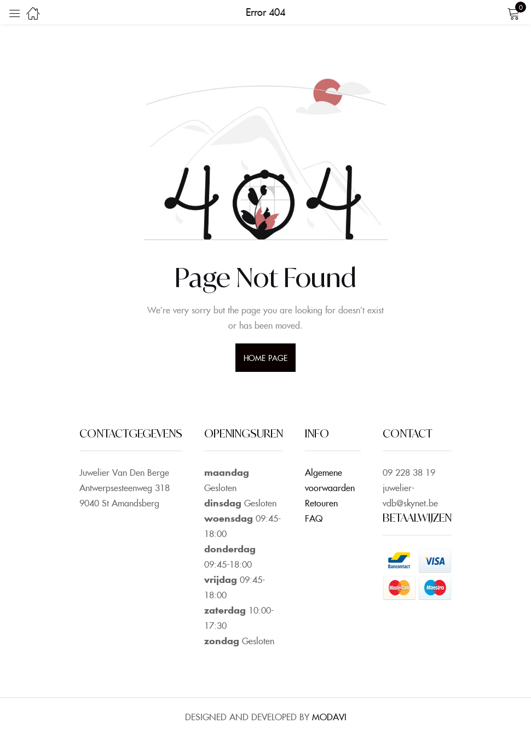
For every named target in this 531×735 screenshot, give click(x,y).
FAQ (313, 518)
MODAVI (329, 716)
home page (265, 357)
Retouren (321, 503)
